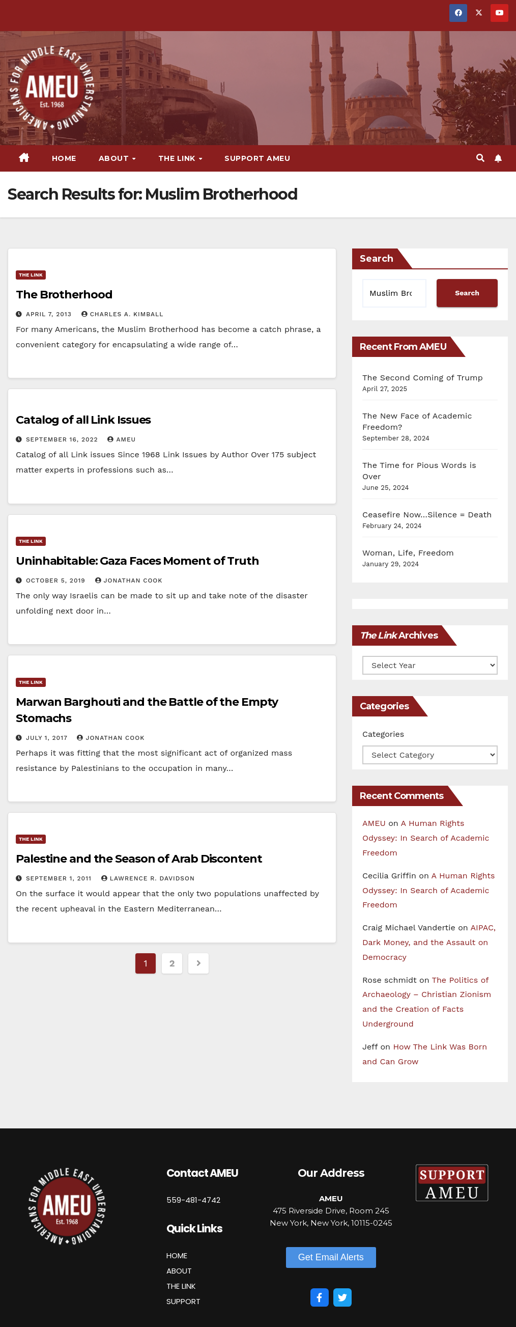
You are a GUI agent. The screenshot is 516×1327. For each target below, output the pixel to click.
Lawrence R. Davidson (148, 878)
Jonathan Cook (129, 580)
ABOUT (179, 1270)
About (115, 158)
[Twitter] (342, 1297)
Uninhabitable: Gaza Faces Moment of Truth (137, 561)
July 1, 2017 (48, 737)
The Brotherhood (64, 294)
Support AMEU (257, 158)
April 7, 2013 (50, 314)
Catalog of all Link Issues (83, 420)
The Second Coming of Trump (422, 377)
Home (64, 158)
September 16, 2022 (63, 439)
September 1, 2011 (60, 878)
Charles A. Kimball (122, 314)
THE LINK (181, 1286)
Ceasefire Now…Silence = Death (427, 514)
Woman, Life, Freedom (408, 553)
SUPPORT (183, 1301)
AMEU (121, 439)
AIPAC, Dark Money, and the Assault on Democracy (429, 942)
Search (376, 258)
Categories (383, 734)
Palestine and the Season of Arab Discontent (139, 859)
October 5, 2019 (57, 580)
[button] (480, 158)
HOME (176, 1255)
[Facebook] (319, 1297)
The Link (178, 158)
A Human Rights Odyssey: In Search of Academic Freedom (425, 838)
